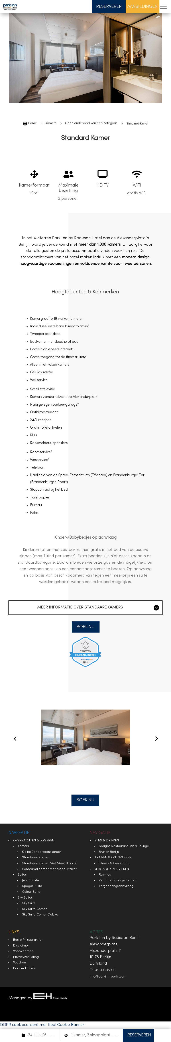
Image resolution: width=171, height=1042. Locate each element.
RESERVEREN (139, 1035)
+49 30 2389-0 (104, 970)
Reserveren (109, 6)
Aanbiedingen (142, 6)
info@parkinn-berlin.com (108, 976)
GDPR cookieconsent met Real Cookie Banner (42, 1025)
